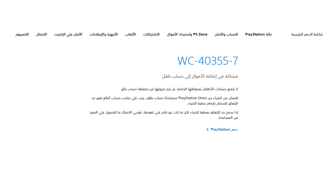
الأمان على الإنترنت (68, 34)
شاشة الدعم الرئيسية (307, 34)
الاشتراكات (151, 34)
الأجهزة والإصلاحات (104, 34)
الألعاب (130, 34)
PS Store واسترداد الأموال (187, 34)
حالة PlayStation (258, 34)
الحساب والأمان (226, 34)
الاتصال (41, 34)
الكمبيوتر (22, 34)
